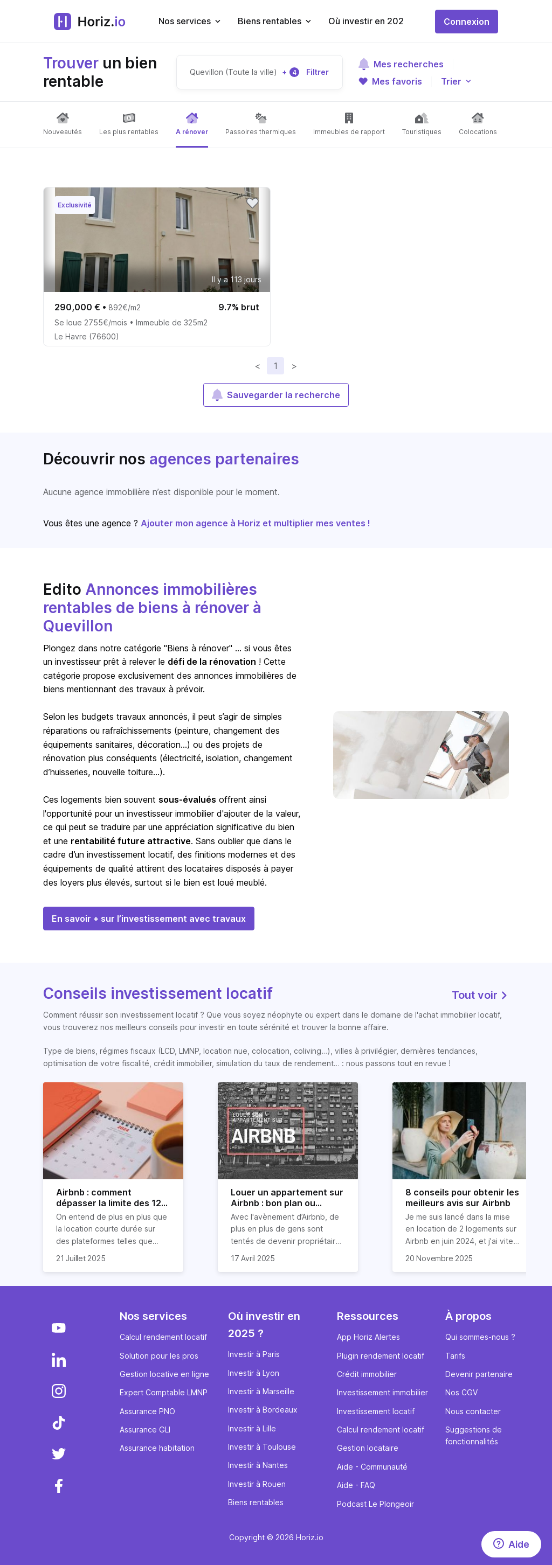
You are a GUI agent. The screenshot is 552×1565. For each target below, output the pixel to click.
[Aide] (511, 1544)
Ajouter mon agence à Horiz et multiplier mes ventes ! (255, 523)
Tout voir (480, 995)
